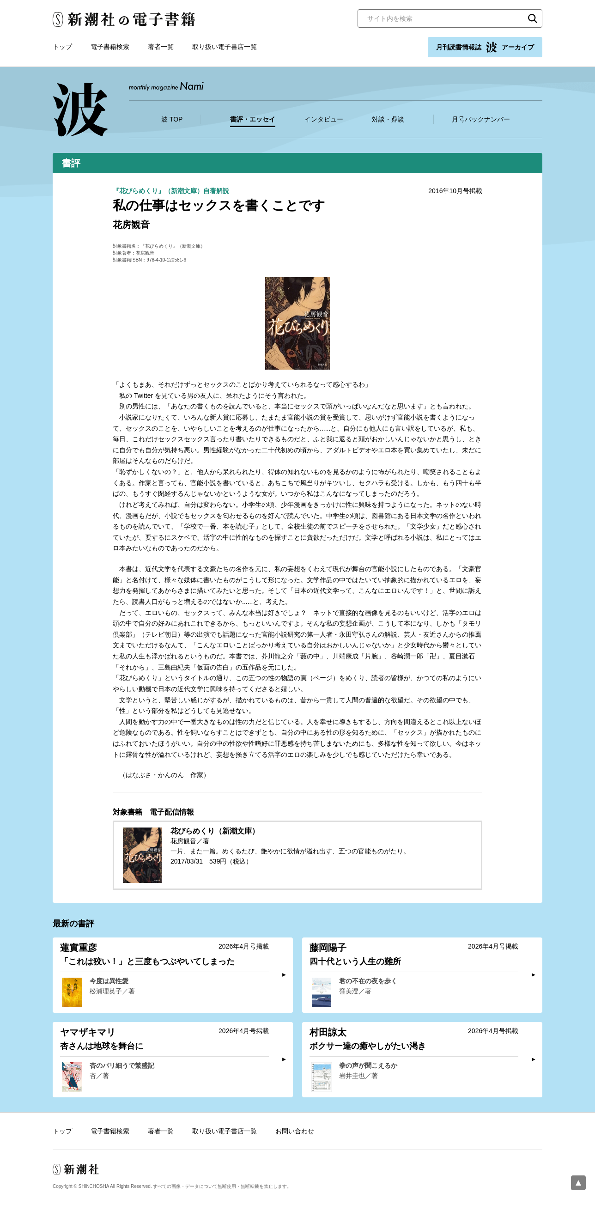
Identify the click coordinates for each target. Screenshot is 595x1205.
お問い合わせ (294, 1131)
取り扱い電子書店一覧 (224, 46)
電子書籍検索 (110, 46)
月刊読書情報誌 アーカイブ (485, 47)
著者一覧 (161, 46)
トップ (62, 46)
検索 (532, 18)
